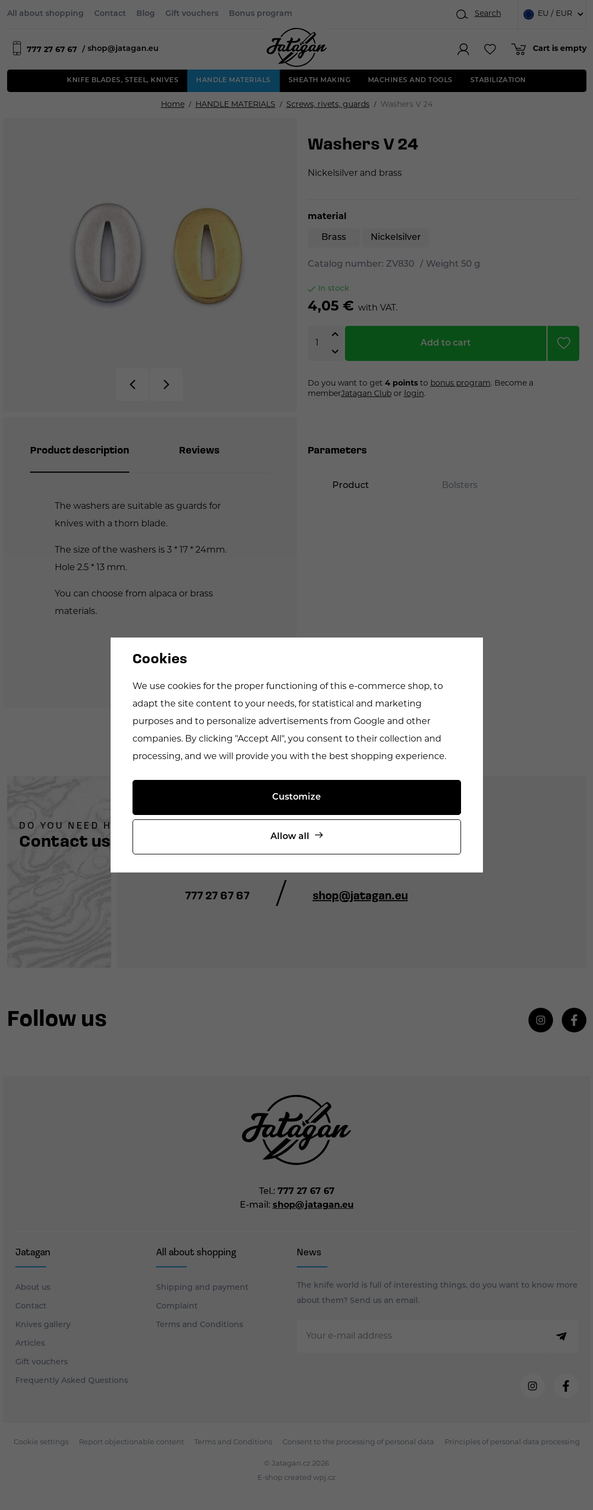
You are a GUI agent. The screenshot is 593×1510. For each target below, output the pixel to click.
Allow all (289, 836)
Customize (296, 797)
